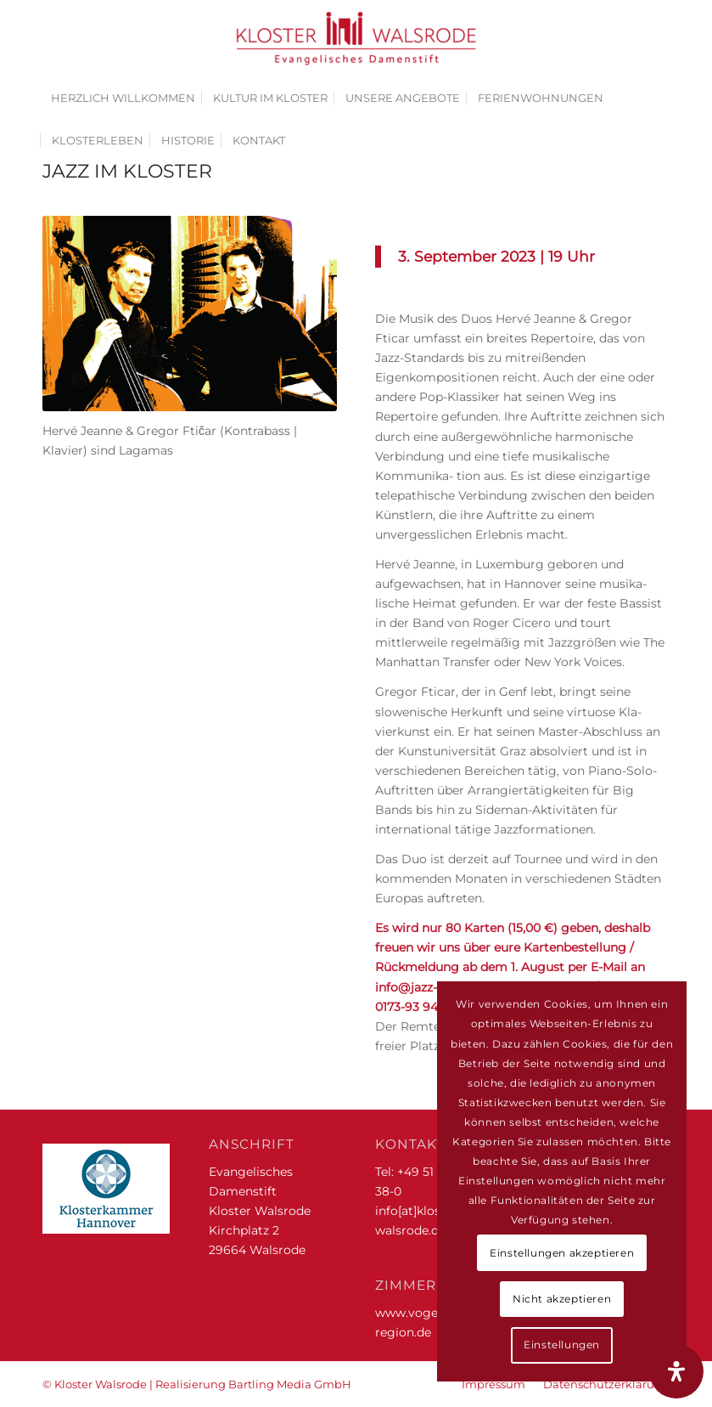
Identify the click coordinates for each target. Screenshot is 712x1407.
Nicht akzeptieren (562, 1298)
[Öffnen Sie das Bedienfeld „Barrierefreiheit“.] (676, 1371)
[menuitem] (123, 97)
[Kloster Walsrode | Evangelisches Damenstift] (356, 38)
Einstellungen (562, 1344)
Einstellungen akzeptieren (562, 1252)
